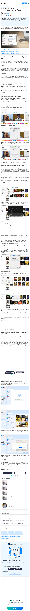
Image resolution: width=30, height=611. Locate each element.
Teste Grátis (10, 373)
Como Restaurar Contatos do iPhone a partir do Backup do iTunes (12, 515)
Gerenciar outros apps (18, 531)
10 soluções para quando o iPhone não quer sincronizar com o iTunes (12, 520)
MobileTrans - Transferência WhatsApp (11, 560)
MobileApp (18, 536)
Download (25, 3)
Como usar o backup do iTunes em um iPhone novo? (9, 518)
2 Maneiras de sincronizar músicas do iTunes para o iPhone (11, 517)
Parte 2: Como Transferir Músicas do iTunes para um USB (11, 51)
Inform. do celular (12, 536)
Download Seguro (9, 473)
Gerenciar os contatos (5, 538)
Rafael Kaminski (8, 13)
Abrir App (15, 608)
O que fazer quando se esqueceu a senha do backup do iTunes (11, 521)
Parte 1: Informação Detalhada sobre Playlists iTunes (10, 49)
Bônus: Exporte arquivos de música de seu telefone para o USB (12, 53)
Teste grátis (11, 568)
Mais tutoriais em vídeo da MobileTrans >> (15, 573)
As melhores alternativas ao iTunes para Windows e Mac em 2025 (12, 523)
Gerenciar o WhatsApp (5, 536)
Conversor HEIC (4, 531)
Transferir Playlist (11, 531)
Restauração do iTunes (5, 7)
